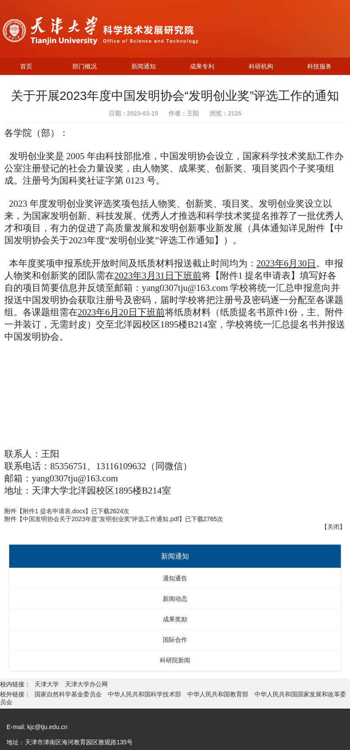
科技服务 (319, 66)
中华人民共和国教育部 (217, 694)
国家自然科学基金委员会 (68, 694)
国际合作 (175, 639)
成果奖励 (175, 619)
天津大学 (47, 684)
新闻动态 (175, 598)
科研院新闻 (175, 660)
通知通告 (175, 578)
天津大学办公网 (86, 684)
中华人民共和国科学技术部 (144, 694)
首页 (26, 66)
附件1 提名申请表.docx (54, 511)
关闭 (333, 526)
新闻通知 (143, 66)
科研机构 (261, 66)
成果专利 (202, 66)
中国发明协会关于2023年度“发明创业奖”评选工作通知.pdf (101, 518)
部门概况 (84, 66)
